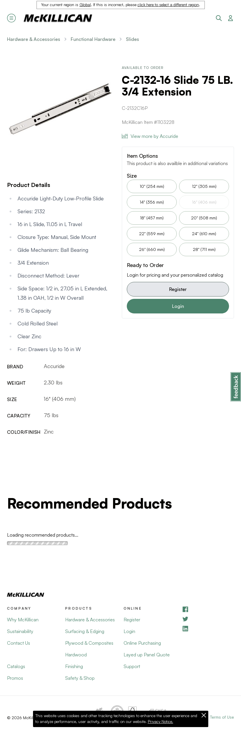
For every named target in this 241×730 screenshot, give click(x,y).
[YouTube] (208, 619)
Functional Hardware (93, 39)
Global (85, 4)
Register (178, 289)
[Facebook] (208, 609)
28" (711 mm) (204, 249)
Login (178, 306)
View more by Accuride (150, 136)
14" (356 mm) (152, 202)
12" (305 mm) (204, 186)
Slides (132, 39)
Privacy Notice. (160, 721)
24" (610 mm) (204, 233)
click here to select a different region (168, 4)
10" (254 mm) (152, 186)
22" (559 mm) (151, 233)
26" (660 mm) (152, 249)
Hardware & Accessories (33, 39)
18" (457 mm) (152, 217)
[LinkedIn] (208, 628)
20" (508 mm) (204, 217)
